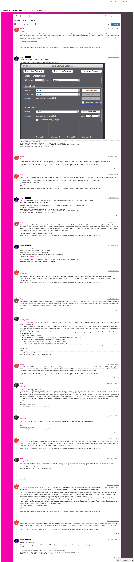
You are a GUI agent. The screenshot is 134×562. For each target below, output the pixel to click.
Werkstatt (29, 10)
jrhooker (22, 28)
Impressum (123, 1)
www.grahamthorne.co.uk (35, 141)
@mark (25, 487)
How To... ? (20, 24)
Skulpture (22, 57)
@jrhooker (26, 320)
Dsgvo (116, 1)
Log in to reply (115, 24)
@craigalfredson (115, 367)
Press (111, 1)
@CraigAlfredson (29, 322)
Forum (14, 10)
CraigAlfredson (24, 299)
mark (21, 317)
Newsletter (41, 10)
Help (21, 10)
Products (6, 10)
